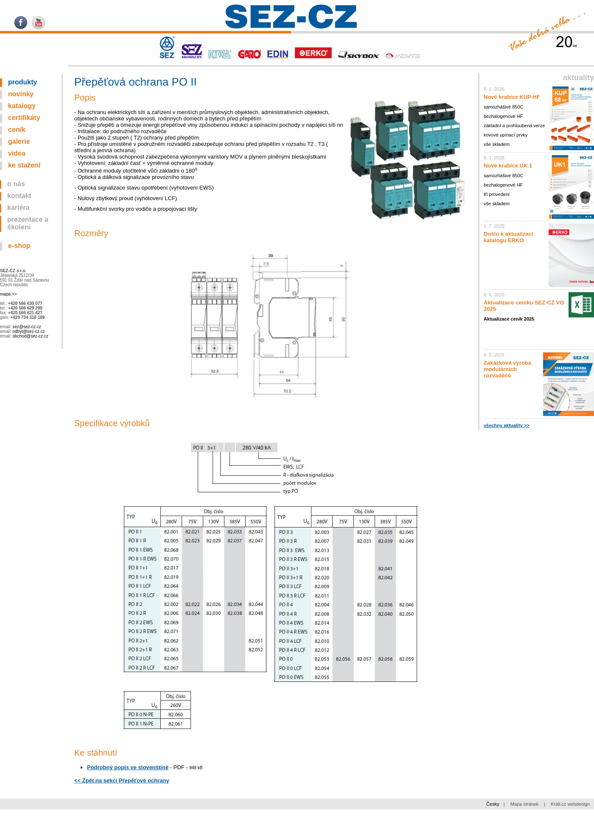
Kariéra (18, 207)
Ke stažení (24, 165)
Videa (16, 153)
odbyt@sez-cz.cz (28, 331)
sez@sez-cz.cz (26, 326)
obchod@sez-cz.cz (30, 336)
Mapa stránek (524, 804)
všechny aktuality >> (507, 425)
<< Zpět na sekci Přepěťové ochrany (121, 780)
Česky (492, 804)
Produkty (22, 82)
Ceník (16, 129)
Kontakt (19, 195)
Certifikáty (24, 117)
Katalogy (22, 105)
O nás (16, 183)
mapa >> (8, 294)
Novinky (21, 94)
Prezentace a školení (27, 223)
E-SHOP (19, 245)
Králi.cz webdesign (570, 804)
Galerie (19, 141)
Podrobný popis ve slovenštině (127, 767)
